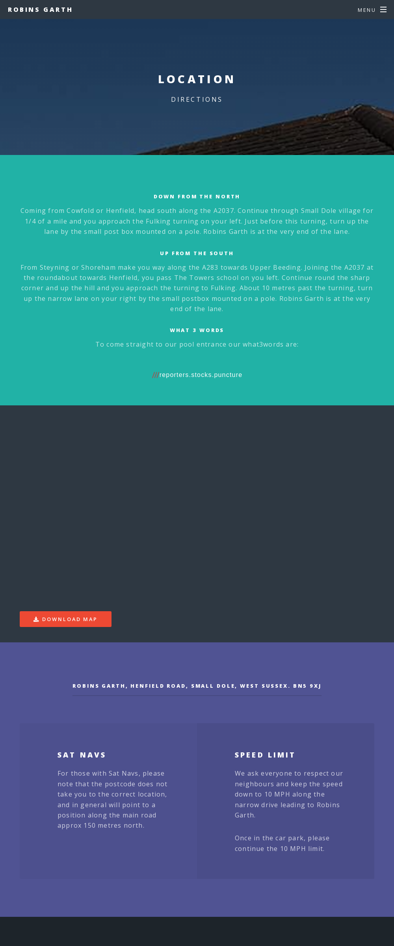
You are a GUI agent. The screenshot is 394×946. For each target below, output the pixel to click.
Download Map (70, 619)
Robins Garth (40, 9)
